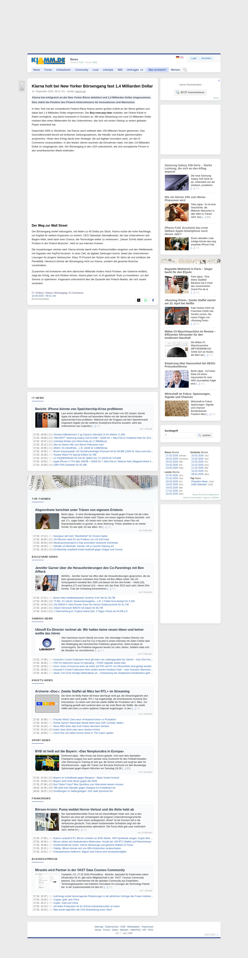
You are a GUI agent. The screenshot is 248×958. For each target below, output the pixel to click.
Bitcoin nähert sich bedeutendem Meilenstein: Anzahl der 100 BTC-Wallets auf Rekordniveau (102, 841)
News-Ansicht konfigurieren (205, 494)
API (144, 930)
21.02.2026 (172, 478)
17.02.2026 (172, 490)
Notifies (215, 497)
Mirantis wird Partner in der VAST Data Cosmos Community (80, 870)
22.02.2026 (172, 475)
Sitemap (98, 926)
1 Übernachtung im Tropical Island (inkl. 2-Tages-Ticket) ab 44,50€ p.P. (90, 611)
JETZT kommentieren (190, 92)
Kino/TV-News (42, 680)
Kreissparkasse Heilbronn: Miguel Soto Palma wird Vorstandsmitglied (89, 851)
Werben (175, 69)
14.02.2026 (198, 458)
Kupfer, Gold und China (65, 903)
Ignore (207, 497)
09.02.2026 (198, 474)
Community (81, 69)
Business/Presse (45, 858)
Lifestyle (108, 69)
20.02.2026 (172, 481)
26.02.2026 (172, 458)
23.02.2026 (172, 467)
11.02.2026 (198, 467)
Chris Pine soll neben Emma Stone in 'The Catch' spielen (83, 733)
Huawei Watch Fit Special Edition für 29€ (74, 454)
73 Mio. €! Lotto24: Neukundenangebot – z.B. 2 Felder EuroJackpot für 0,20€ (94, 601)
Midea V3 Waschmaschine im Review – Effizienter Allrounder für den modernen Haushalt (190, 334)
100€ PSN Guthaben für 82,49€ (70, 464)
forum (216, 98)
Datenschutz (111, 926)
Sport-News (41, 740)
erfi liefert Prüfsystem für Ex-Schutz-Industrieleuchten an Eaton (86, 906)
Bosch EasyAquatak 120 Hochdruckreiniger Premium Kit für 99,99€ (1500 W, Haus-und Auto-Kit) (104, 451)
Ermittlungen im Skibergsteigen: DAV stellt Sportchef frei (83, 791)
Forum (48, 69)
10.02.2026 (198, 471)
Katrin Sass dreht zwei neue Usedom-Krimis (76, 729)
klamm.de (80, 91)
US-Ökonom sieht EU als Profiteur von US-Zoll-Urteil (81, 539)
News (36, 69)
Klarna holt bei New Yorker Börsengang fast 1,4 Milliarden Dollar (92, 86)
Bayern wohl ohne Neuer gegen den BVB (75, 781)
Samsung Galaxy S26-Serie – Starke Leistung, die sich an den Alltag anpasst (188, 168)
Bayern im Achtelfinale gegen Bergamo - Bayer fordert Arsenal (86, 777)
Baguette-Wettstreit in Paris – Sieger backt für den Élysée (189, 270)
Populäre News (200, 481)
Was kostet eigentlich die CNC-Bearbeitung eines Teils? (82, 909)
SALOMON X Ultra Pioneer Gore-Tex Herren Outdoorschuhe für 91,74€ (91, 604)
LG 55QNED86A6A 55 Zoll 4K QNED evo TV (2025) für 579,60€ (87, 458)
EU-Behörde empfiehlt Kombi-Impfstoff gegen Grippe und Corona (87, 549)
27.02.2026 (172, 455)
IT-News (38, 397)
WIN (120, 69)
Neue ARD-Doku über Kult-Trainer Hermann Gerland (81, 726)
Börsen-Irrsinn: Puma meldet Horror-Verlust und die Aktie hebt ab (84, 809)
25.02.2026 (172, 461)
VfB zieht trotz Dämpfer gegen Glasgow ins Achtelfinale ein (84, 787)
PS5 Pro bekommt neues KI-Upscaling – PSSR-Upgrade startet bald (89, 663)
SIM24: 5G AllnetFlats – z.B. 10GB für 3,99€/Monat (80, 448)
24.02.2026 (172, 464)
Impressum (147, 926)
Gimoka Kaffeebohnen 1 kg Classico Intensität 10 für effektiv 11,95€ (89, 434)
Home (98, 930)
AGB (122, 926)
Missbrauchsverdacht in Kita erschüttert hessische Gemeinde (85, 542)
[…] (94, 426)
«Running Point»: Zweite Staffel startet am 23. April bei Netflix (190, 302)
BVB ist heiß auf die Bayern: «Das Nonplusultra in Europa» (79, 751)
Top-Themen (41, 498)
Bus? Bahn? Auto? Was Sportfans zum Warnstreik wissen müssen (88, 784)
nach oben (209, 934)
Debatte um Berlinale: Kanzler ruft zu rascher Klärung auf (83, 546)
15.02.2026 (198, 455)
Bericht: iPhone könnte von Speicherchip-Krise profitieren (79, 409)
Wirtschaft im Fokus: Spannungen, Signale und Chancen (188, 395)
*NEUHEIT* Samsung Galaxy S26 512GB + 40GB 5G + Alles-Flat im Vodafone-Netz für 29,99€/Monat (107, 438)
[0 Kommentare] (40, 299)
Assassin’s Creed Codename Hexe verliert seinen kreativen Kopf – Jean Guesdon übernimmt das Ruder (108, 669)
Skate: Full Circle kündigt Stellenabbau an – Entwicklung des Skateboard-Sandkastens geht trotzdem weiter (110, 673)
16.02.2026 (172, 493)
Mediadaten (133, 926)
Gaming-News (42, 618)
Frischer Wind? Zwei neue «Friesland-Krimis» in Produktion (84, 719)
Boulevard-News (45, 556)
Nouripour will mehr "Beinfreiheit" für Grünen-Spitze (80, 536)
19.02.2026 (172, 484)
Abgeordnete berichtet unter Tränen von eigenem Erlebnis (79, 510)
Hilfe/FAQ (135, 930)
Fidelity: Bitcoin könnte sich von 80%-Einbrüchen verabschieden (87, 848)
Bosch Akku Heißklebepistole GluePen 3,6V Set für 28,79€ (84, 597)
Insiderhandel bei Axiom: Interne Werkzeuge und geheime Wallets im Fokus (93, 845)
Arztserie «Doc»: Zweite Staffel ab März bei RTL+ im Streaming (82, 691)
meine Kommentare (192, 497)
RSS (150, 930)
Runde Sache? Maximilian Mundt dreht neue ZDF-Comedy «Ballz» (88, 723)
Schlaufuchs (63, 69)
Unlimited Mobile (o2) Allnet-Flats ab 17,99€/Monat (80, 441)
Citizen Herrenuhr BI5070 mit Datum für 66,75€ (78, 608)
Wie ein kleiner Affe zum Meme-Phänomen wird (78, 444)
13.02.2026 (198, 461)
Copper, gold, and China (66, 899)
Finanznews (41, 798)
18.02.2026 (172, 487)
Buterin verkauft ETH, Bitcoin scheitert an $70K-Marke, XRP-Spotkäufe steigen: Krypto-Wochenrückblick (108, 838)
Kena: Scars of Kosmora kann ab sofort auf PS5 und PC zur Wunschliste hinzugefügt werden (102, 666)
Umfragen (135, 69)
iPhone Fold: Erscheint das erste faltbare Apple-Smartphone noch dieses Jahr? (186, 231)
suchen (204, 435)
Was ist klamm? (157, 69)
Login (194, 58)
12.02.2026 (198, 464)
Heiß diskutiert (199, 484)
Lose (96, 69)
